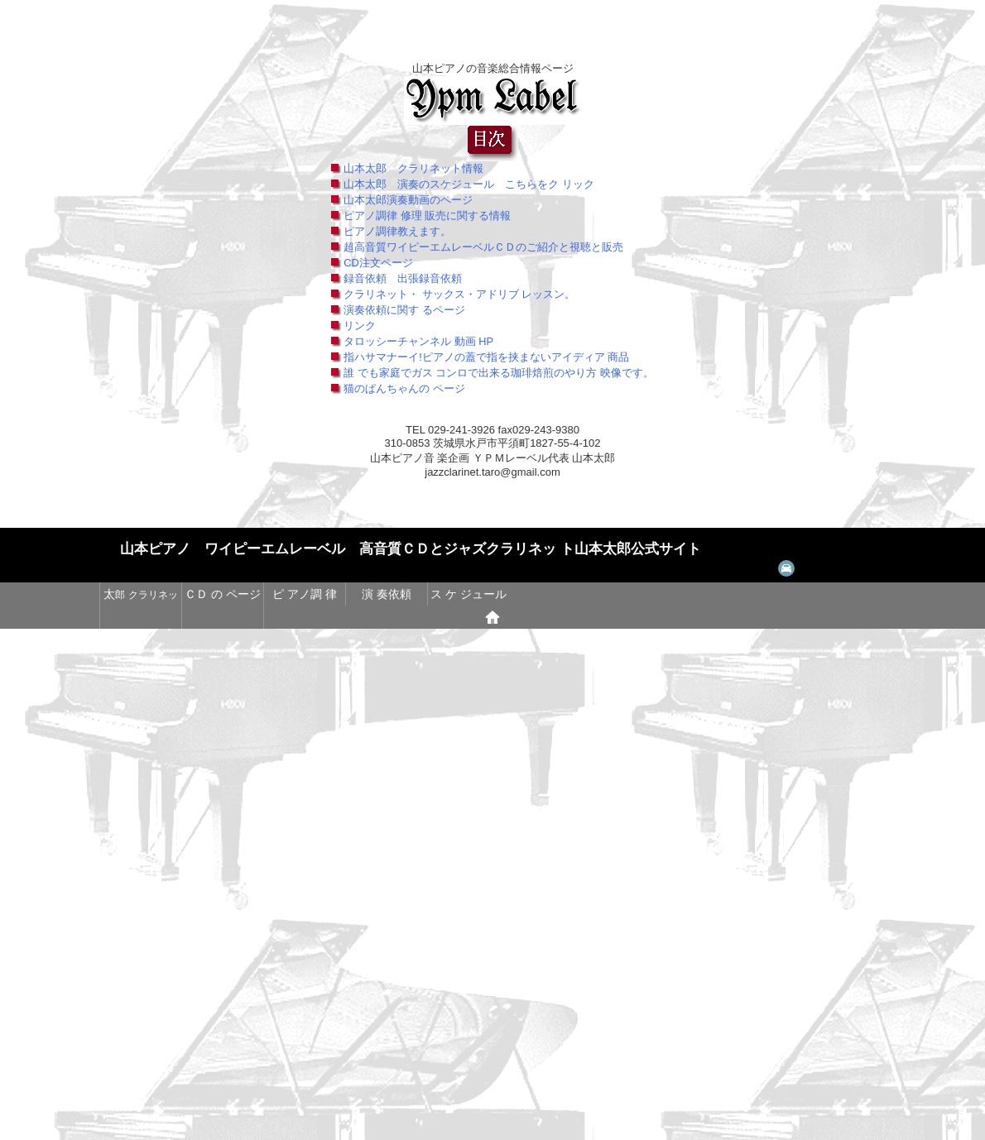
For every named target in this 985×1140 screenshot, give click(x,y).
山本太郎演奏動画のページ (408, 200)
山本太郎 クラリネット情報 (413, 168)
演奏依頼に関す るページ (404, 310)
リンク (360, 325)
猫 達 (140, 617)
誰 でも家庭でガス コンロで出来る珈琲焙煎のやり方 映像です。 (499, 372)
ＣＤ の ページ (223, 594)
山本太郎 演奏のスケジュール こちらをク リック (469, 184)
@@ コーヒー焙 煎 (222, 617)
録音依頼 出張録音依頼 (403, 278)
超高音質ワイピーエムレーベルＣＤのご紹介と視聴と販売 (483, 247)
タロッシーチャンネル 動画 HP (418, 341)
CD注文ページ (378, 262)
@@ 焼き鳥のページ (304, 617)
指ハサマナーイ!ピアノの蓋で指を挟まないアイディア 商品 (486, 357)
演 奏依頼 (386, 594)
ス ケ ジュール (468, 594)
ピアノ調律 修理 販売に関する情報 (427, 215)
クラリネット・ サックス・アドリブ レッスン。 (459, 294)
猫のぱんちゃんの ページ (404, 388)
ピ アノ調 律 (304, 594)
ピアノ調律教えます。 (397, 231)
